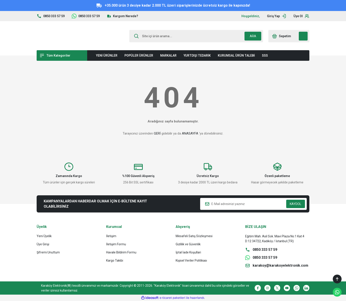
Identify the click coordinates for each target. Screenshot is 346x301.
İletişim (111, 236)
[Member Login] (276, 16)
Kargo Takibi (114, 260)
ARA (253, 36)
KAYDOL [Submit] (295, 204)
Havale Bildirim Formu (121, 252)
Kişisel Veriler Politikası (191, 260)
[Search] (196, 36)
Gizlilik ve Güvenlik (188, 244)
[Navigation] (62, 55)
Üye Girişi (43, 244)
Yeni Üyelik (44, 236)
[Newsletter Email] (253, 204)
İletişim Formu (116, 244)
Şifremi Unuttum (48, 252)
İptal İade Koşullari (188, 252)
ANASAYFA (190, 133)
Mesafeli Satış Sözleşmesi (194, 236)
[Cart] (288, 36)
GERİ (157, 133)
